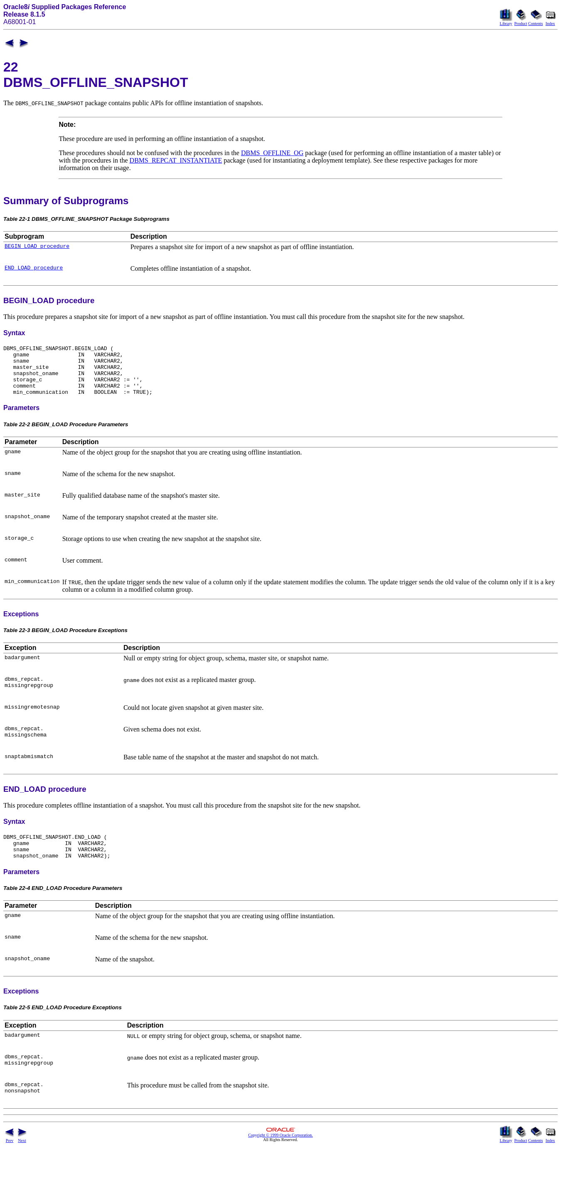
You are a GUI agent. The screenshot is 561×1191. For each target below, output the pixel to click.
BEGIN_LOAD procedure (37, 247)
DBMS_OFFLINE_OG (272, 152)
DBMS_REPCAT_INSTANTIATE (176, 160)
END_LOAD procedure (34, 270)
